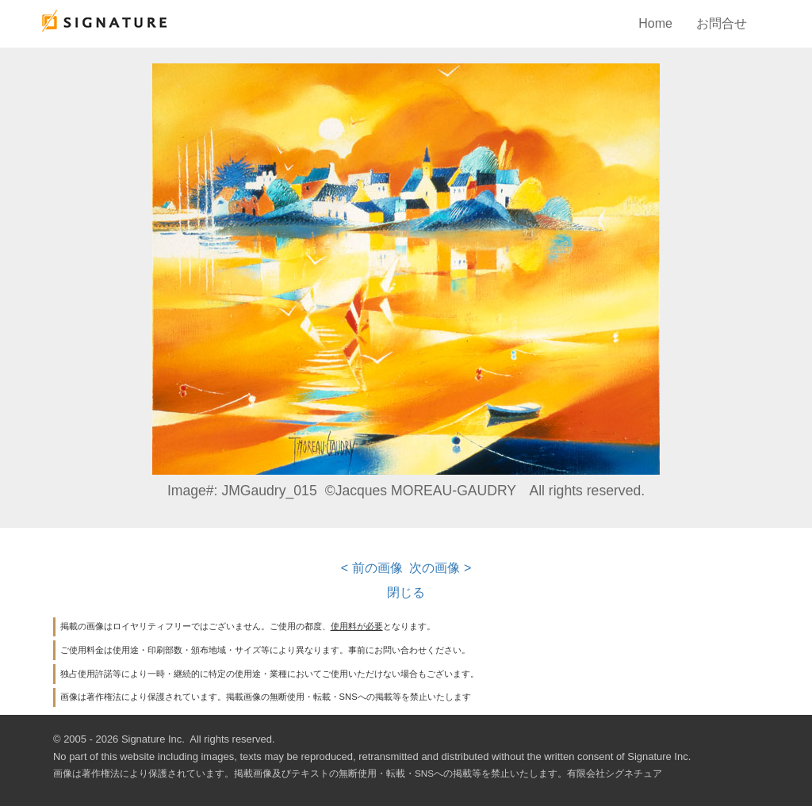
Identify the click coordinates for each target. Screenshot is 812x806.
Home (655, 23)
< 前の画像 (372, 568)
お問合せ (721, 23)
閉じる (406, 592)
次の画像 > (440, 568)
